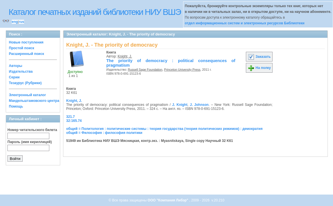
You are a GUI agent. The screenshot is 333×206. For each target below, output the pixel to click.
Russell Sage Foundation (145, 69)
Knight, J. (125, 56)
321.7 (70, 117)
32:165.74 (74, 121)
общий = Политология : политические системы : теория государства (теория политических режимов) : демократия (164, 129)
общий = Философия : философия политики (104, 133)
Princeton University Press (182, 69)
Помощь (16, 106)
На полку (259, 68)
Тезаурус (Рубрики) (25, 83)
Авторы (15, 66)
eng (15, 22)
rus (21, 22)
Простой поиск (21, 48)
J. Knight (179, 105)
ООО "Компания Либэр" (168, 200)
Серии (14, 77)
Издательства (21, 72)
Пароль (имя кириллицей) (29, 142)
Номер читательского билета (32, 130)
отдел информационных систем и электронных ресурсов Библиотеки (245, 23)
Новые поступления (26, 42)
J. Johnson (199, 105)
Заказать (259, 57)
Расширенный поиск (26, 54)
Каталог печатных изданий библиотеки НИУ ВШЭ (95, 12)
